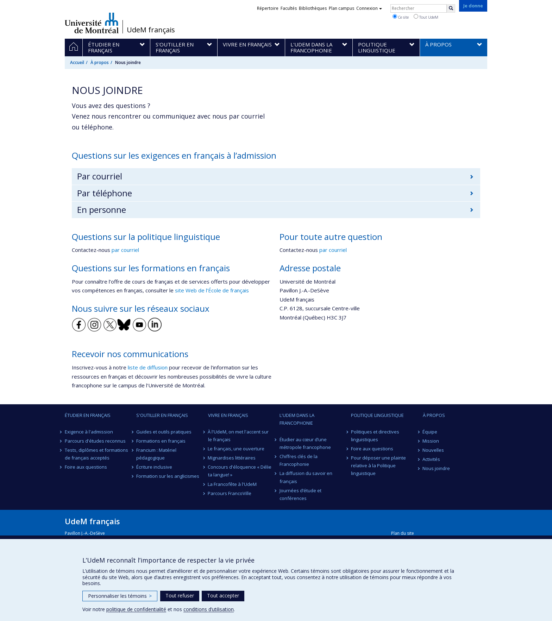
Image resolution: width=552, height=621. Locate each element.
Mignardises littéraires (232, 458)
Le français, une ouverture (236, 448)
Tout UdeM (426, 17)
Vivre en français (228, 415)
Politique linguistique (377, 415)
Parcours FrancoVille (230, 493)
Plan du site (402, 533)
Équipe (430, 432)
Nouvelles (433, 450)
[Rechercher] (451, 8)
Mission (431, 441)
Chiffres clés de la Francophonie (299, 460)
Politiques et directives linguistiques (375, 436)
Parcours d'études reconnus (95, 441)
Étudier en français (88, 415)
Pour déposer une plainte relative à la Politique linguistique (378, 465)
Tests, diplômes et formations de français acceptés (96, 454)
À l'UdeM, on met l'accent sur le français (238, 436)
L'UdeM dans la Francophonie (297, 419)
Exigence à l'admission (89, 432)
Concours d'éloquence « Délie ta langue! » (240, 471)
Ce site (401, 17)
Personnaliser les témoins (120, 596)
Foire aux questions (86, 467)
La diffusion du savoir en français (306, 477)
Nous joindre (436, 468)
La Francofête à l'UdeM (232, 484)
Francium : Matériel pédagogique (156, 454)
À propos (99, 62)
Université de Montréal (92, 22)
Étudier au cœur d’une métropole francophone (305, 443)
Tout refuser (179, 595)
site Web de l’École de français (212, 290)
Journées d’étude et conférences (300, 494)
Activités (431, 459)
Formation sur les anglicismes (167, 476)
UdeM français (151, 29)
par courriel (125, 249)
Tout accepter (223, 595)
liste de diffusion (148, 367)
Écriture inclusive (154, 467)
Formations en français (161, 441)
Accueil (77, 62)
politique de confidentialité (136, 609)
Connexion (369, 8)
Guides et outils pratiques (164, 432)
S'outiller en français (162, 415)
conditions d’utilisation (208, 609)
